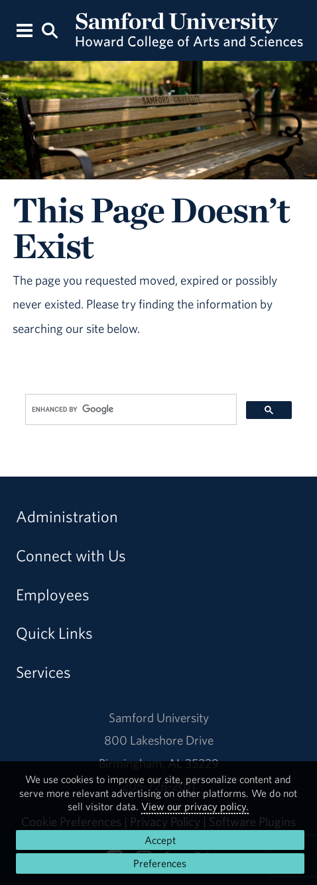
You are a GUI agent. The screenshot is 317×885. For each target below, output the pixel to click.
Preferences (159, 863)
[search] (129, 410)
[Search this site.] (50, 29)
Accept (160, 840)
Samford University (159, 717)
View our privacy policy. (195, 806)
